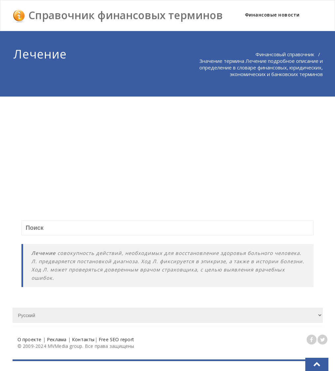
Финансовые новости (272, 15)
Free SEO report (116, 339)
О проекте (29, 339)
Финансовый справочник (284, 54)
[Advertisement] (168, 146)
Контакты (83, 339)
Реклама (56, 339)
